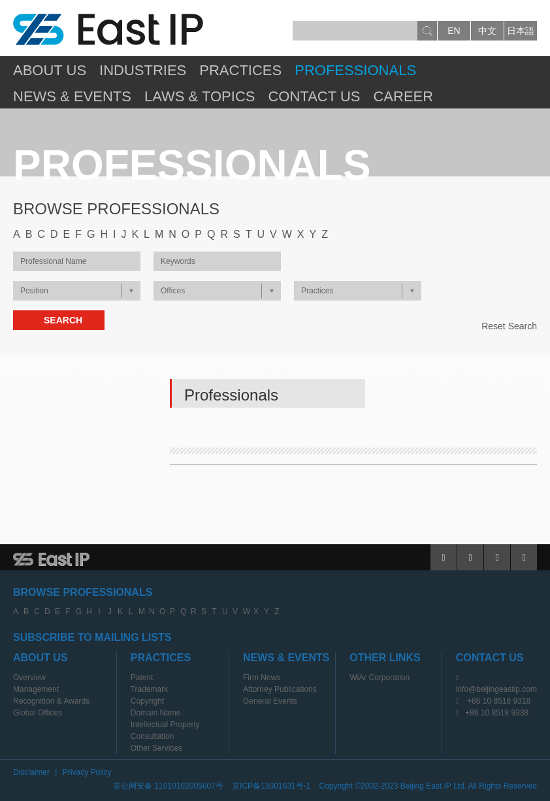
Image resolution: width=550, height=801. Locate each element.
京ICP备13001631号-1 (271, 786)
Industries (142, 70)
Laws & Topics (199, 96)
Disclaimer (31, 772)
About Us (49, 70)
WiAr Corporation (379, 677)
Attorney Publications (280, 689)
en (453, 30)
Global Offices (37, 712)
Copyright (147, 701)
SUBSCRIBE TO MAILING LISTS (92, 637)
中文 (487, 30)
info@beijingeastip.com (496, 689)
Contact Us (314, 96)
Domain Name (156, 712)
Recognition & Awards (51, 701)
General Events (270, 701)
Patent (142, 677)
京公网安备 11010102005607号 (168, 786)
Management (36, 689)
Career (403, 96)
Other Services (156, 748)
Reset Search (509, 326)
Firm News (261, 677)
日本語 (520, 30)
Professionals (355, 70)
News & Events (72, 96)
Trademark (150, 689)
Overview (29, 677)
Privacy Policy (87, 772)
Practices (240, 70)
